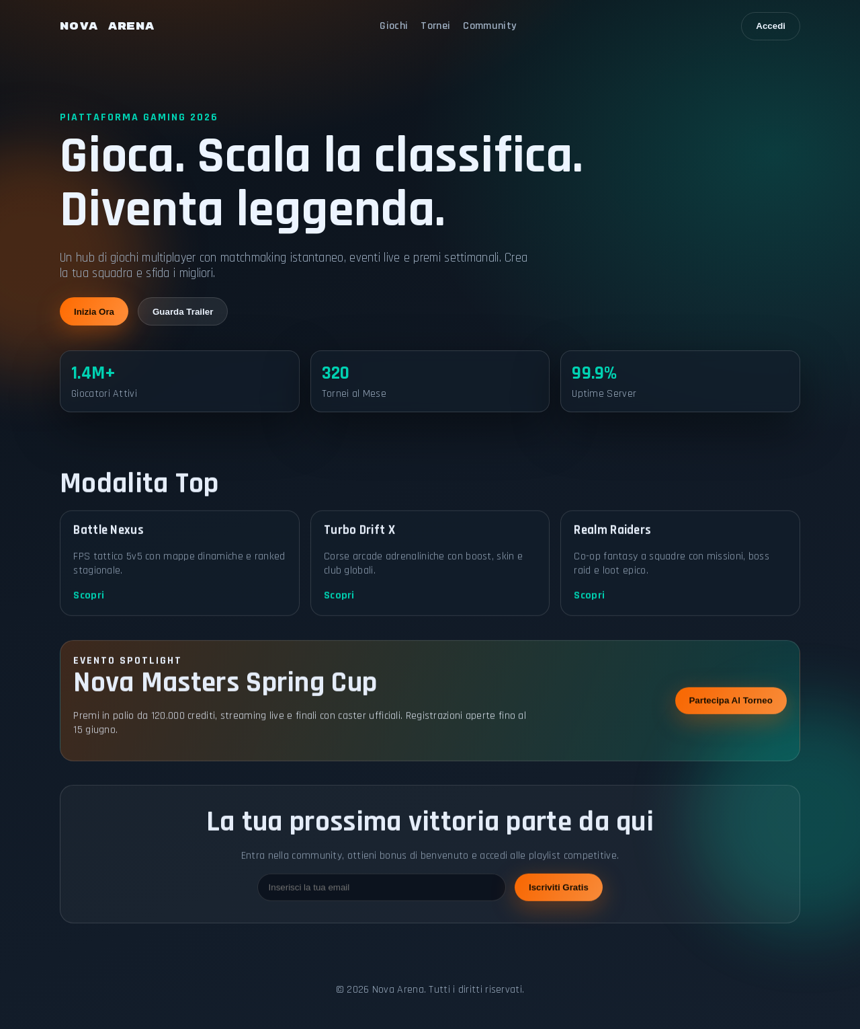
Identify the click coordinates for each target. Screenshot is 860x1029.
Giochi (394, 26)
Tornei (435, 26)
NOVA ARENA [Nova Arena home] (107, 26)
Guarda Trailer (183, 312)
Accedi (770, 26)
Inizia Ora (94, 312)
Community (489, 26)
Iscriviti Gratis (559, 892)
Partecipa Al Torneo (730, 705)
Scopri (88, 600)
